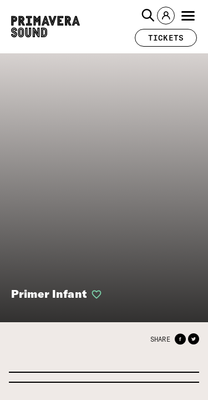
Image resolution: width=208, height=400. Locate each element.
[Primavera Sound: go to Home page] (45, 27)
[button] (148, 15)
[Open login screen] (94, 294)
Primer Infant (49, 294)
